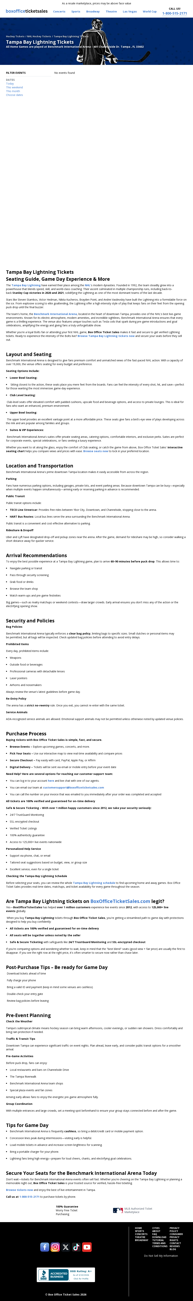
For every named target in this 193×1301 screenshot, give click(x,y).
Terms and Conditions (159, 1245)
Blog (173, 1249)
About (156, 1231)
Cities (155, 1228)
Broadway (141, 1240)
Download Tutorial (159, 1239)
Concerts (141, 1234)
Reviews (175, 1246)
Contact (175, 1243)
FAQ (154, 1234)
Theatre (140, 1237)
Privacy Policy (174, 1230)
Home (138, 1228)
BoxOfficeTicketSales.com (120, 901)
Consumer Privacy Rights (176, 1237)
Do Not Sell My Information (161, 1255)
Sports (139, 1231)
